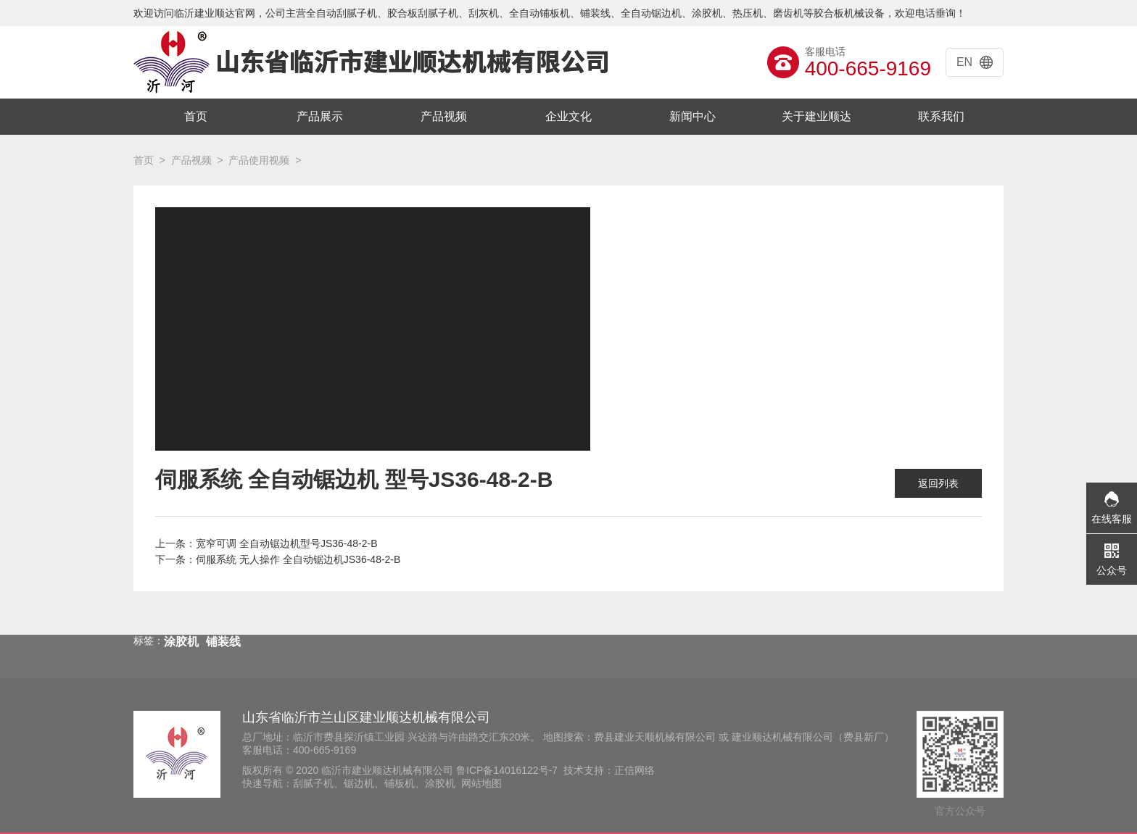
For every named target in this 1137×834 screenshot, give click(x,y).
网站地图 (481, 783)
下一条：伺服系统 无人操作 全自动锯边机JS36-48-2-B (277, 559)
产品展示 (320, 116)
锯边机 (359, 783)
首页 (195, 116)
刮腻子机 (313, 783)
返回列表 (938, 483)
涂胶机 (440, 783)
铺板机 (399, 783)
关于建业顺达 (816, 116)
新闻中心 (692, 116)
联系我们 (941, 116)
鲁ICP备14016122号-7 (507, 770)
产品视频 (444, 116)
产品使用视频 (258, 160)
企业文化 (568, 116)
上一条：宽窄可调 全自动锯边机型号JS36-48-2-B (266, 543)
